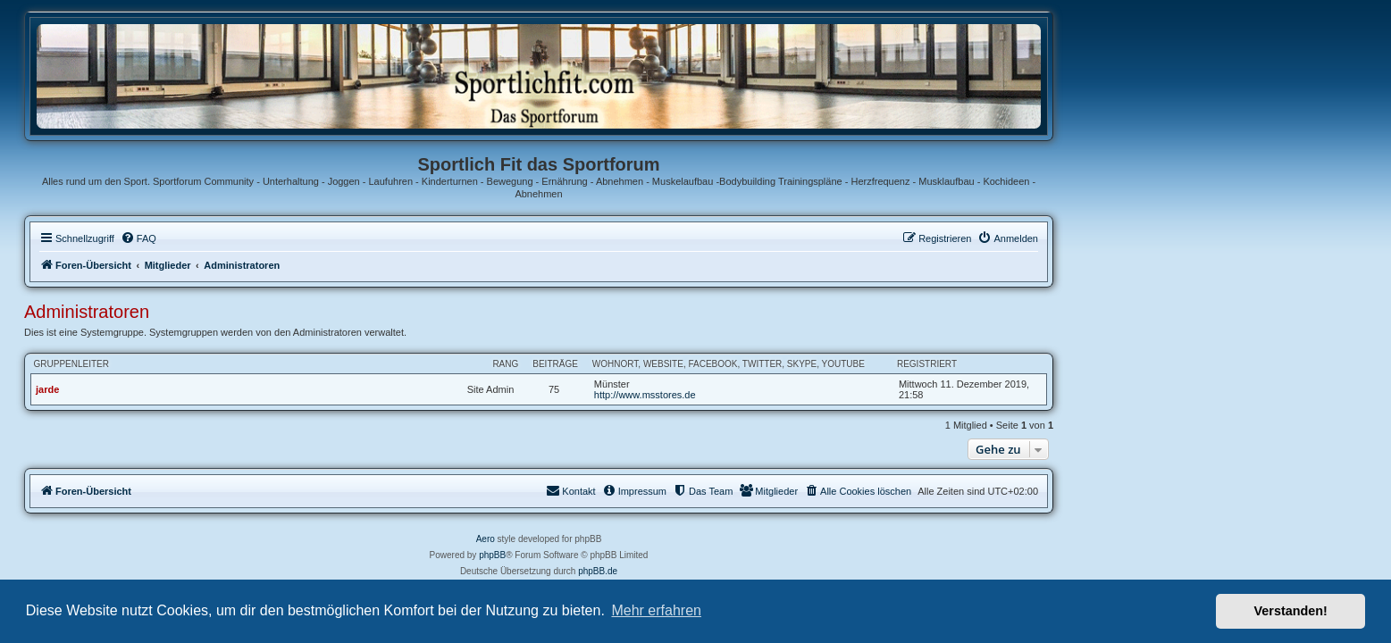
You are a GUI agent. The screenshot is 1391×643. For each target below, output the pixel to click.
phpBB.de (755, 571)
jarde (204, 389)
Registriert (1083, 364)
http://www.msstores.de (801, 394)
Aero (642, 539)
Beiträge (712, 364)
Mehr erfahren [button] (656, 610)
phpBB (649, 555)
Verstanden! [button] (1291, 611)
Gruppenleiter (227, 364)
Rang (662, 364)
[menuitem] (295, 238)
